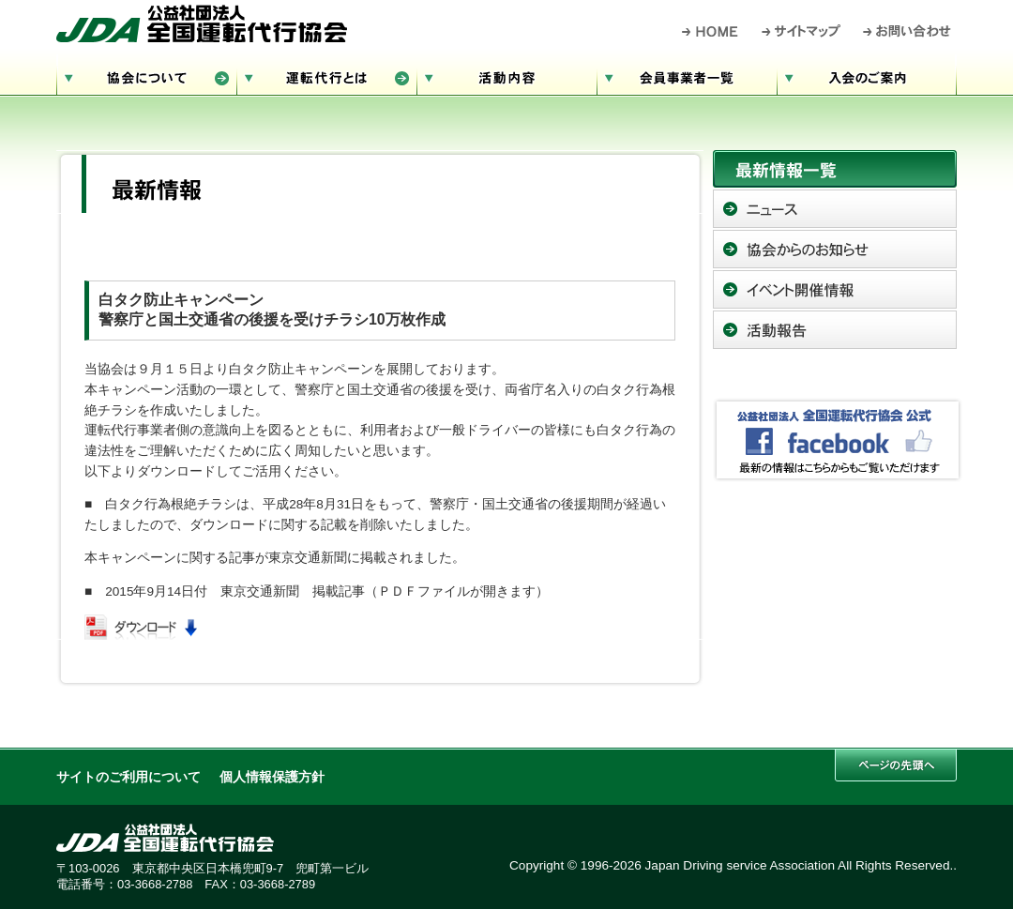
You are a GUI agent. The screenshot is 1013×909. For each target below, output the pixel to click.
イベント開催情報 (835, 289)
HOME (710, 31)
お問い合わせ (907, 31)
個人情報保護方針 (272, 777)
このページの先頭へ (896, 765)
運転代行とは (326, 75)
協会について (146, 75)
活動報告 (835, 330)
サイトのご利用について (128, 777)
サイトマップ (802, 31)
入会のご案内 (867, 75)
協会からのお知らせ (835, 249)
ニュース (835, 208)
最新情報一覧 (835, 169)
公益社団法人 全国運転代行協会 (201, 23)
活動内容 (506, 75)
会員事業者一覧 (687, 75)
